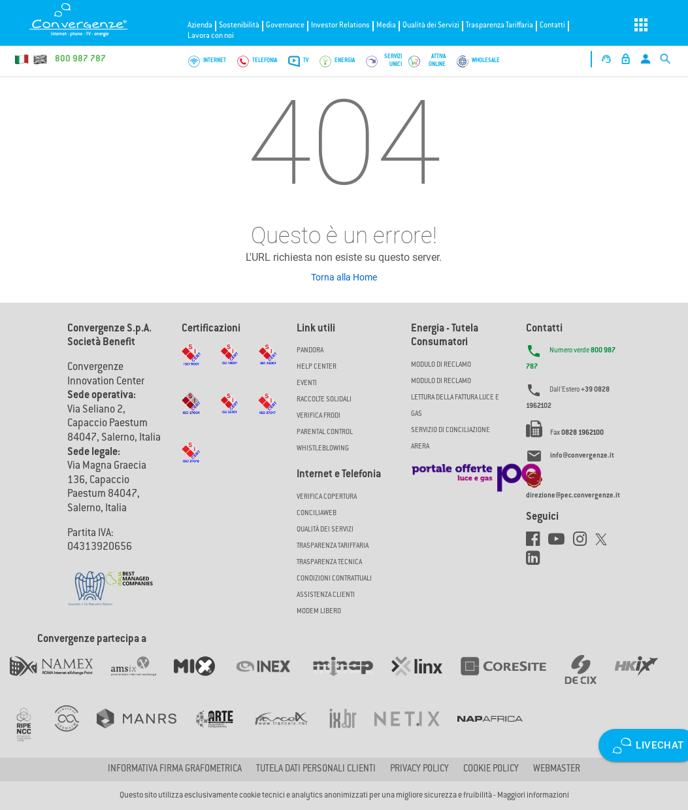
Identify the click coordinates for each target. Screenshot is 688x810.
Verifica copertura (327, 497)
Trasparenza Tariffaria (499, 25)
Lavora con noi (211, 36)
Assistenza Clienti (326, 595)
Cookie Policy (491, 769)
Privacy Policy (419, 769)
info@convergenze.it (582, 456)
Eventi (307, 383)
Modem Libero (319, 611)
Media (386, 25)
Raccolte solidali (324, 399)
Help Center (316, 367)
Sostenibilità (239, 25)
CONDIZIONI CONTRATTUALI (334, 578)
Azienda (200, 25)
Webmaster (556, 769)
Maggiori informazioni (533, 796)
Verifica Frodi (318, 416)
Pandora (310, 350)
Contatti (552, 25)
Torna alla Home (344, 277)
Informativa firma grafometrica (175, 769)
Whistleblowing (323, 448)
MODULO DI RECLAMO (441, 365)
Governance (285, 25)
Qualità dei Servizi (430, 25)
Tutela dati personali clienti (316, 769)
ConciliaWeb (316, 513)
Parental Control (325, 432)
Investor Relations (340, 25)
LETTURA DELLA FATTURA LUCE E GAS (455, 406)
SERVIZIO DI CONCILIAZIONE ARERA (450, 438)
